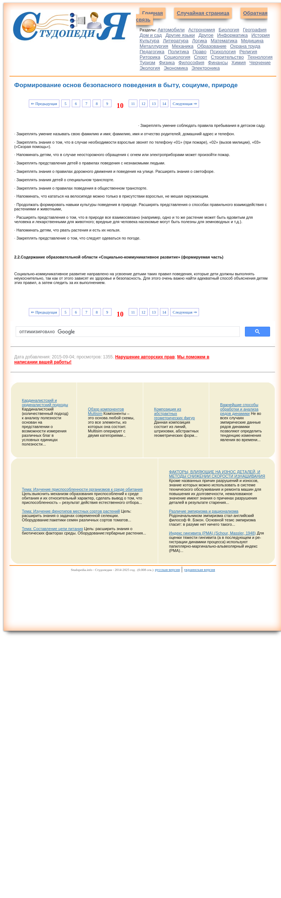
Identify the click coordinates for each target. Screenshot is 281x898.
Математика (224, 40)
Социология (177, 57)
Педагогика (152, 51)
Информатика (232, 35)
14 (164, 103)
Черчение (260, 62)
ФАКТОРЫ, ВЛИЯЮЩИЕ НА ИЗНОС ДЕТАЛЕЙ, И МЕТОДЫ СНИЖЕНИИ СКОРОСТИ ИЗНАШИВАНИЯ (217, 474)
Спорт (200, 57)
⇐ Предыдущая (44, 103)
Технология (260, 57)
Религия (248, 51)
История (260, 35)
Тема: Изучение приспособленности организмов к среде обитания (82, 489)
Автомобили (170, 29)
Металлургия (154, 46)
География (254, 29)
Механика (183, 46)
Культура (149, 40)
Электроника (205, 68)
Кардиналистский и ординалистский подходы (45, 402)
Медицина (252, 40)
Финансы (218, 62)
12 (143, 103)
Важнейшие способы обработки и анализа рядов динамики (239, 409)
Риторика (150, 57)
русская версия (167, 569)
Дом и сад (151, 35)
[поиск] (127, 332)
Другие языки (180, 35)
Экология (150, 68)
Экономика (176, 68)
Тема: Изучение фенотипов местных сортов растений (71, 511)
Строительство (227, 57)
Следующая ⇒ (185, 103)
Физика (167, 62)
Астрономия (201, 29)
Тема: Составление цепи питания (52, 528)
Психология (222, 51)
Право (200, 51)
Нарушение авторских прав (145, 356)
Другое (205, 35)
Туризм (147, 62)
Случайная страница (203, 13)
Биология (229, 29)
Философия (191, 62)
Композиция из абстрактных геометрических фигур (174, 413)
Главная (152, 13)
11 (133, 103)
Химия (238, 62)
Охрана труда (245, 46)
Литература (175, 40)
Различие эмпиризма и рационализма (203, 511)
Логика (199, 40)
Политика (178, 51)
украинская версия (199, 569)
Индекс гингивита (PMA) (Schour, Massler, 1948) (212, 533)
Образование (212, 46)
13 (154, 103)
